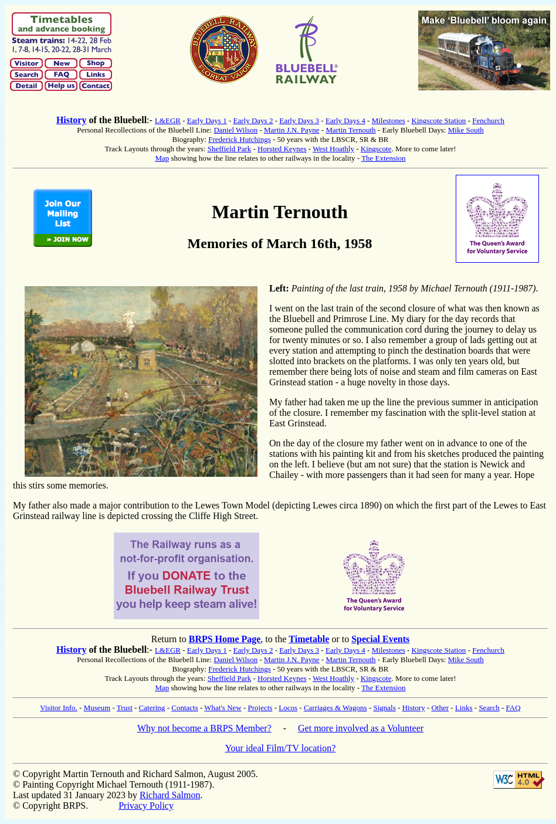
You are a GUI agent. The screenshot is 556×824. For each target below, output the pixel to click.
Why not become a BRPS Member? (204, 728)
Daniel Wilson (235, 130)
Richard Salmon (170, 795)
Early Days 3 (299, 120)
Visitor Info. (58, 707)
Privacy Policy (146, 806)
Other (440, 707)
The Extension (383, 158)
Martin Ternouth (350, 130)
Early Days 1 (207, 120)
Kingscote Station (439, 120)
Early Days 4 (345, 120)
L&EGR (168, 120)
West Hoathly (333, 148)
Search (489, 707)
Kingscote (376, 148)
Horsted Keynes (281, 148)
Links (464, 707)
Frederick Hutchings (239, 139)
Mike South (466, 130)
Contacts (184, 707)
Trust (125, 707)
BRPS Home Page (225, 639)
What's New (222, 707)
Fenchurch (488, 120)
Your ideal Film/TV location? (280, 748)
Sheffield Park (230, 148)
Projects (260, 707)
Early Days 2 (253, 120)
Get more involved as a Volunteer (360, 728)
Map (162, 158)
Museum (97, 707)
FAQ (513, 707)
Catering (152, 707)
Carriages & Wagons (335, 707)
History (71, 120)
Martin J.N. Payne (292, 130)
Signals (384, 707)
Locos (288, 707)
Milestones (388, 120)
